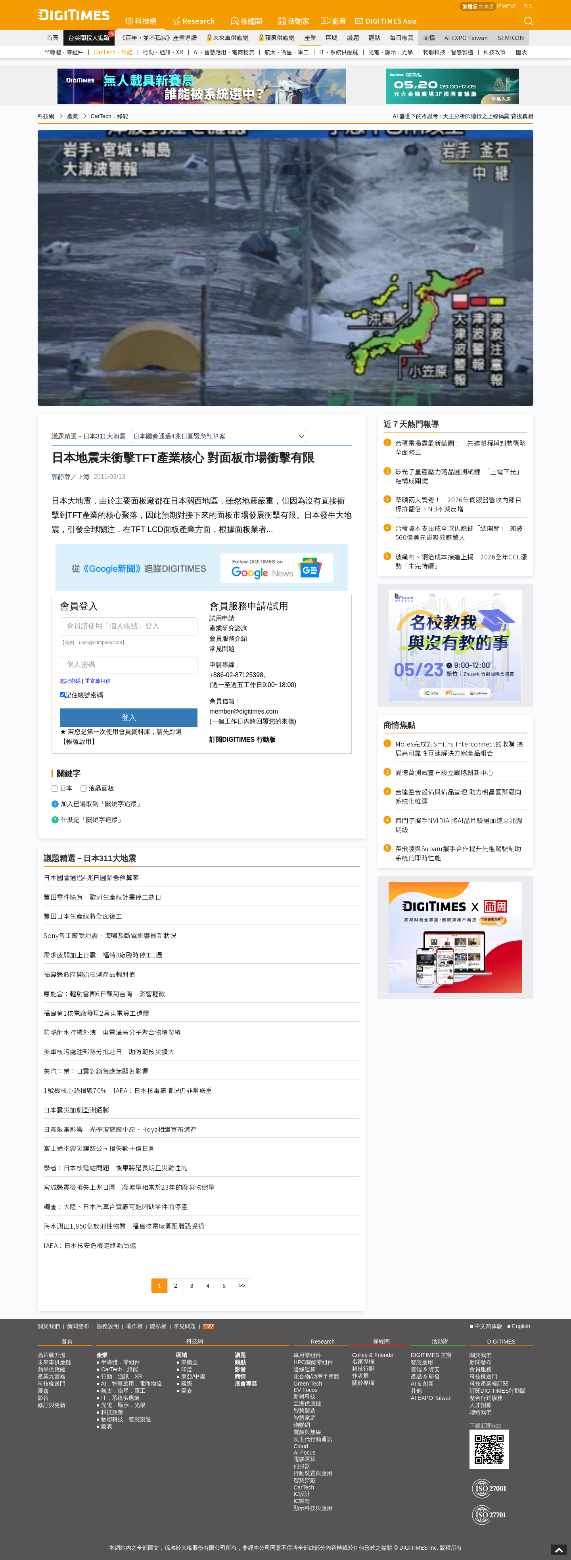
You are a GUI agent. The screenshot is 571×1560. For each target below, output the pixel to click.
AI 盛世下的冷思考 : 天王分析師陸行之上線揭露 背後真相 (463, 116)
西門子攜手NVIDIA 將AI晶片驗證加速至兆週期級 (459, 825)
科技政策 (494, 52)
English (521, 1326)
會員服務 (480, 1369)
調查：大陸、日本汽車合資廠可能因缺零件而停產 (116, 1206)
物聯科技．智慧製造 (448, 52)
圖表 (521, 52)
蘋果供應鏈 (276, 37)
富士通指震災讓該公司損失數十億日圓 (99, 1148)
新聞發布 (78, 1326)
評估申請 (505, 5)
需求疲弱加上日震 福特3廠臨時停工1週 (103, 954)
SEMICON (510, 37)
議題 (353, 37)
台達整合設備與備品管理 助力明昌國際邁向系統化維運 (458, 796)
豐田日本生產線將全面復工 (83, 916)
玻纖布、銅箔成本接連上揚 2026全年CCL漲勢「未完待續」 (461, 561)
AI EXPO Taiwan (466, 37)
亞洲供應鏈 (307, 1403)
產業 (310, 37)
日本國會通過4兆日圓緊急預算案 (91, 877)
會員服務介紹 (228, 638)
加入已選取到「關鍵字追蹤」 (102, 803)
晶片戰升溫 (51, 1355)
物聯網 (301, 1425)
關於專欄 (363, 1383)
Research (193, 20)
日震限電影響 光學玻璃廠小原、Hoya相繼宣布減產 (120, 1129)
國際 (186, 1383)
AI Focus (304, 1452)
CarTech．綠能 (113, 52)
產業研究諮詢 (228, 628)
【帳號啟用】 (79, 741)
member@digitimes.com (243, 711)
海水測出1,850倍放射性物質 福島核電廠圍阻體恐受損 (124, 1226)
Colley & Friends (372, 1355)
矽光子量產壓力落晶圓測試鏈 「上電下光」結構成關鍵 (459, 476)
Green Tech (307, 1383)
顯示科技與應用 (312, 1508)
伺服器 (301, 1466)
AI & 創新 (422, 1383)
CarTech (303, 1487)
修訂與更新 (51, 1405)
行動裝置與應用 (312, 1473)
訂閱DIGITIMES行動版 (497, 1391)
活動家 (293, 20)
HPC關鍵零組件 (313, 1362)
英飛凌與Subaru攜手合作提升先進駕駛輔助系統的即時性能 (458, 853)
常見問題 (222, 648)
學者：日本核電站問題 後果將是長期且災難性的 (116, 1167)
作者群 (360, 1375)
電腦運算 (304, 1459)
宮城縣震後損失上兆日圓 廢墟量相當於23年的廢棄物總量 (129, 1187)
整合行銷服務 (486, 1398)
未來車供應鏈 (227, 37)
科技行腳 (363, 1368)
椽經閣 (246, 20)
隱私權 (158, 1326)
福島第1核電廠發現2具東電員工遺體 (96, 1013)
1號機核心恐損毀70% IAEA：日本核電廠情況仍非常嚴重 (128, 1090)
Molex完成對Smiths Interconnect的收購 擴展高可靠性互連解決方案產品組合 (459, 748)
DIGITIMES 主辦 (431, 1355)
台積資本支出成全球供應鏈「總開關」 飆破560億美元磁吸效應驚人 (459, 533)
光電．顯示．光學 (390, 52)
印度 (186, 1369)
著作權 (134, 1326)
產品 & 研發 (425, 1376)
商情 (429, 37)
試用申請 (222, 618)
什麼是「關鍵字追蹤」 (92, 819)
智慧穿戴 (304, 1480)
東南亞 (189, 1362)
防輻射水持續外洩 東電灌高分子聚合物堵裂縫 (112, 1032)
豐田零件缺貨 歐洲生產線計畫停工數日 (102, 897)
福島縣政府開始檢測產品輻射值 (89, 974)
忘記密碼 (70, 681)
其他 (416, 1391)
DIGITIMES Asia (386, 20)
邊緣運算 (304, 1369)
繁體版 (470, 6)
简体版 (486, 6)
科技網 (141, 20)
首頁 (53, 37)
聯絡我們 (480, 1412)
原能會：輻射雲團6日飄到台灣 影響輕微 (104, 993)
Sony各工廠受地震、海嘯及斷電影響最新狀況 (110, 935)
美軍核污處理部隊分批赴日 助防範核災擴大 (109, 1051)
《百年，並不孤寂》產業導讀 (158, 37)
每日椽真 (402, 37)
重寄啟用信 (98, 681)
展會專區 (246, 1383)
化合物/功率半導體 (316, 1376)
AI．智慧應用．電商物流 (224, 52)
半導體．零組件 (63, 52)
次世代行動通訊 (312, 1439)
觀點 (374, 37)
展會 (43, 1391)
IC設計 (301, 1494)
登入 (528, 5)
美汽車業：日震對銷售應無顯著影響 (96, 1071)
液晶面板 (101, 788)
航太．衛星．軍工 (286, 52)
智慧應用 (422, 1362)
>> (242, 1285)
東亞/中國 (193, 1376)
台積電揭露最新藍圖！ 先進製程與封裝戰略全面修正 (460, 447)
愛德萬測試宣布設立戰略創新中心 (444, 772)
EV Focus (305, 1390)
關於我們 (49, 1326)
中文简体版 (488, 1326)
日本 (66, 788)
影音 (332, 20)
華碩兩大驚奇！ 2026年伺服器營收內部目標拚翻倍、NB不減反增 (458, 504)
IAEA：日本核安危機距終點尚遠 (90, 1245)
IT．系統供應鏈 (338, 52)
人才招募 (480, 1405)
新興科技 (304, 1396)
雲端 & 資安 (425, 1369)
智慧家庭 (304, 1418)
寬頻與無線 (307, 1432)
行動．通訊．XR (163, 52)
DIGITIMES (501, 1341)
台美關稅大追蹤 (91, 36)
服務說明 (108, 1326)
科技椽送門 (51, 1383)
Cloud (300, 1446)
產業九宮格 (51, 1376)
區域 (331, 37)
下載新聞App (485, 1425)
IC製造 (301, 1501)
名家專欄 (363, 1361)
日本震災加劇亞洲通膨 (76, 1109)
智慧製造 (304, 1410)
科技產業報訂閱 (488, 1383)
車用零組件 (307, 1355)
